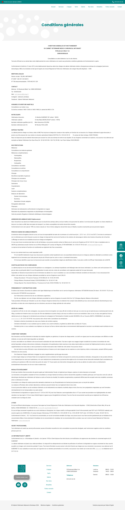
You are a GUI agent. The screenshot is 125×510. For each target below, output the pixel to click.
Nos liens (91, 7)
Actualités (99, 7)
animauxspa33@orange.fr (95, 244)
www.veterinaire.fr (24, 420)
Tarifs (76, 7)
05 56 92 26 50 (71, 479)
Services (61, 7)
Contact (120, 7)
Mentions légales (45, 505)
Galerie (83, 7)
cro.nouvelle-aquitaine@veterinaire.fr (48, 408)
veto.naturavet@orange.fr (22, 94)
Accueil (53, 7)
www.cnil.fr (99, 448)
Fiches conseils (110, 7)
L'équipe (69, 7)
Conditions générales (58, 505)
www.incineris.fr (15, 318)
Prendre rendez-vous (22, 477)
